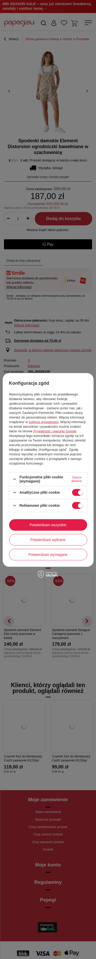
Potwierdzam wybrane (48, 540)
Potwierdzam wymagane (48, 555)
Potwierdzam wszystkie (48, 525)
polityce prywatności (43, 422)
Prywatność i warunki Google (54, 431)
